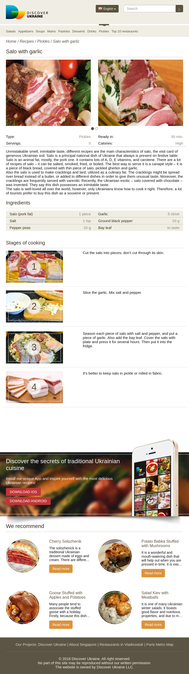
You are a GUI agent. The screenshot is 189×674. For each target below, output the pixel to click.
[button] (19, 93)
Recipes (27, 41)
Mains (51, 31)
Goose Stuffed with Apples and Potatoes (67, 595)
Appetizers (25, 31)
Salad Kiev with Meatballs (155, 595)
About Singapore (83, 644)
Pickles (104, 31)
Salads (11, 31)
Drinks (91, 31)
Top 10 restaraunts (124, 31)
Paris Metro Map (159, 644)
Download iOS (23, 492)
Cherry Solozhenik (65, 541)
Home (11, 41)
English (107, 8)
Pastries (64, 31)
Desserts (78, 31)
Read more (60, 569)
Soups (40, 31)
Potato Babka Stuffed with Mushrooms (160, 543)
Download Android (28, 501)
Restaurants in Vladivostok (121, 644)
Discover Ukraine (52, 644)
